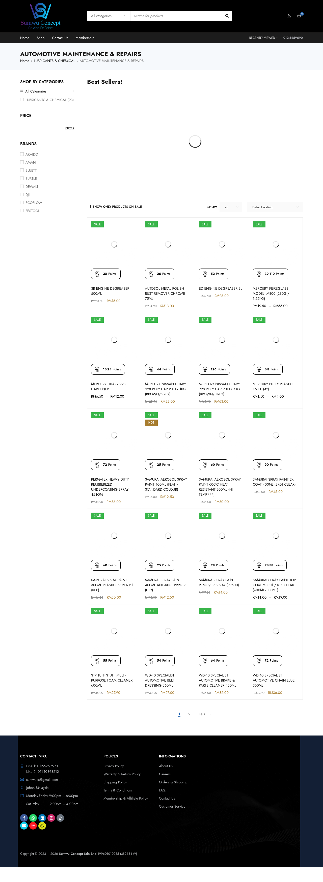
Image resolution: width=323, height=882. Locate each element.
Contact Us (167, 798)
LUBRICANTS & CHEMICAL (54, 60)
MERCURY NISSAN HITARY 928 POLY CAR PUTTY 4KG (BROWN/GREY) (219, 389)
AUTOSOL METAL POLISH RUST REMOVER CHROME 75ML (165, 293)
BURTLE (31, 178)
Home (24, 60)
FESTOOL (32, 210)
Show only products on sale (117, 206)
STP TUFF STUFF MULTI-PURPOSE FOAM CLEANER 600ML (111, 680)
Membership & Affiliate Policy (125, 798)
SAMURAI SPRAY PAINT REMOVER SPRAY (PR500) (219, 582)
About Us (166, 766)
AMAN (30, 162)
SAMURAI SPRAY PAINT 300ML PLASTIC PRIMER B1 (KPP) (112, 585)
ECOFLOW (33, 202)
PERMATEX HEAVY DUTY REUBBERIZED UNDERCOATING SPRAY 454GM (110, 487)
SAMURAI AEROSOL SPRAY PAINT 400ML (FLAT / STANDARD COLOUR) (166, 484)
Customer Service (172, 806)
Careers (165, 774)
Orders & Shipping (173, 782)
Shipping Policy (115, 782)
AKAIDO (31, 154)
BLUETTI (31, 170)
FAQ (162, 790)
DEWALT (31, 186)
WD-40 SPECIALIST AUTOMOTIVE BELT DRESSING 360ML (159, 680)
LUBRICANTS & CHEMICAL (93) (49, 99)
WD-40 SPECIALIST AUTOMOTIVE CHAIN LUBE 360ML (274, 680)
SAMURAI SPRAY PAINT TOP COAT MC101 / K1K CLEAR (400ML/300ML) (274, 585)
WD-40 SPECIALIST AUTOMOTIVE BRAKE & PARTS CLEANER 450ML (217, 680)
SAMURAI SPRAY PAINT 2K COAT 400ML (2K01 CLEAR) (274, 482)
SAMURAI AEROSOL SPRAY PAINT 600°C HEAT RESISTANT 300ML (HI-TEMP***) (220, 487)
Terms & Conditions (117, 790)
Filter (69, 128)
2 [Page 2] (189, 714)
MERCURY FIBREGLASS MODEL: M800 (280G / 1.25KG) (271, 293)
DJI (27, 194)
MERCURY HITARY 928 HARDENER (108, 386)
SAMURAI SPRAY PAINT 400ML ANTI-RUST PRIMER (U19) (165, 585)
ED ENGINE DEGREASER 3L (220, 288)
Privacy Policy (113, 766)
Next (203, 714)
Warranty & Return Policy (122, 774)
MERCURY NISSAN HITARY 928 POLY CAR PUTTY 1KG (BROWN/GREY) (165, 389)
